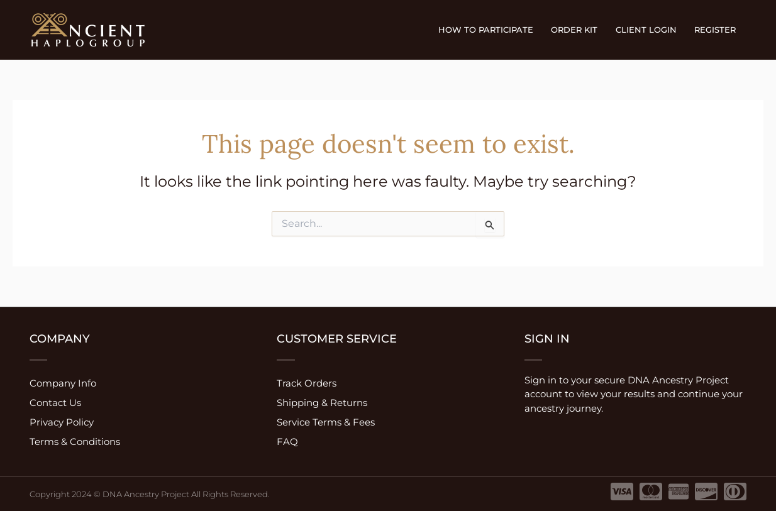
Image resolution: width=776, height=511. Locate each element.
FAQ (287, 442)
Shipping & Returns (322, 403)
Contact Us (55, 403)
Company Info (63, 383)
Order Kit (578, 30)
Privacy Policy (62, 422)
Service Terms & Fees (326, 422)
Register (715, 30)
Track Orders (306, 383)
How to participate (490, 30)
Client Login (648, 30)
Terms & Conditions (75, 442)
